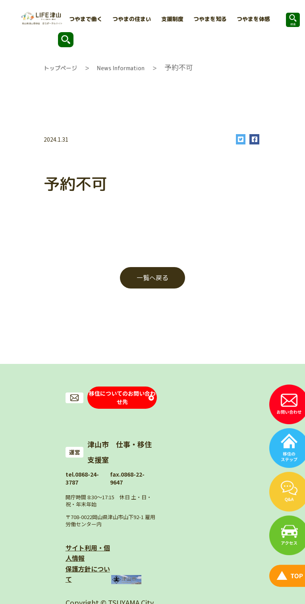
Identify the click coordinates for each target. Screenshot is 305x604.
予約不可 (178, 67)
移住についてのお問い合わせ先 (122, 394)
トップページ (60, 68)
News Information (121, 68)
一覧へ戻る (152, 277)
